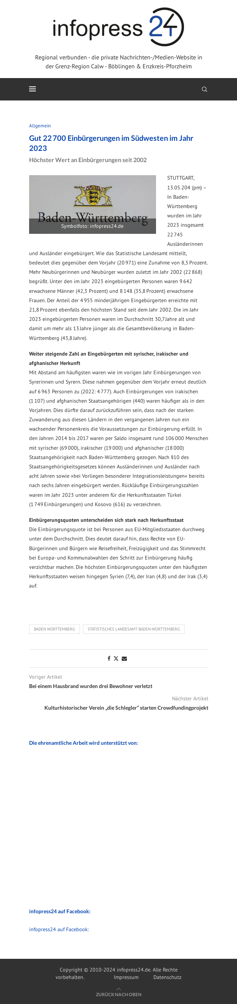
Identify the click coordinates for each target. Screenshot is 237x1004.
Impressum (126, 977)
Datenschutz (167, 977)
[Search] (204, 89)
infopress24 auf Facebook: (59, 929)
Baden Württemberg (54, 629)
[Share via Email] (124, 658)
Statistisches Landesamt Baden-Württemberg (134, 629)
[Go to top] (118, 994)
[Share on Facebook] (108, 658)
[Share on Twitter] (116, 658)
